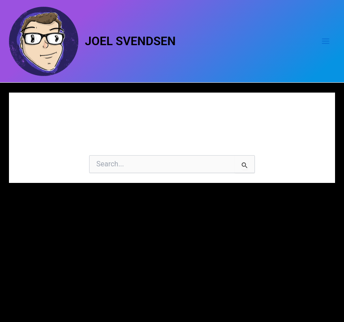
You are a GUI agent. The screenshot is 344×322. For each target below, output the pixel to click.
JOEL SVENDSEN (130, 41)
